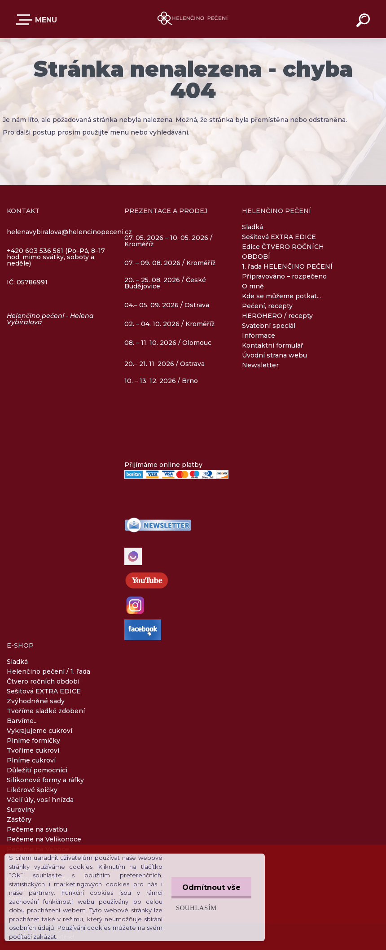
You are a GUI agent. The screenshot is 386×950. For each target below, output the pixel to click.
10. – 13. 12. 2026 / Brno (161, 381)
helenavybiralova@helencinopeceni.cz (69, 232)
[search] (364, 21)
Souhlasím (195, 907)
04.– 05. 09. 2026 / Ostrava (166, 305)
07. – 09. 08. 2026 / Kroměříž (169, 263)
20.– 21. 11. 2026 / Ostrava (164, 364)
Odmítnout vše (211, 887)
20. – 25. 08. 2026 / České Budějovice (165, 283)
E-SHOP (26, 19)
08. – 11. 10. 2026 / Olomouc (167, 343)
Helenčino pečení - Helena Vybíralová (50, 319)
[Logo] (193, 19)
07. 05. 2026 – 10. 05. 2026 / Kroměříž (168, 241)
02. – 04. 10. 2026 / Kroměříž (169, 324)
